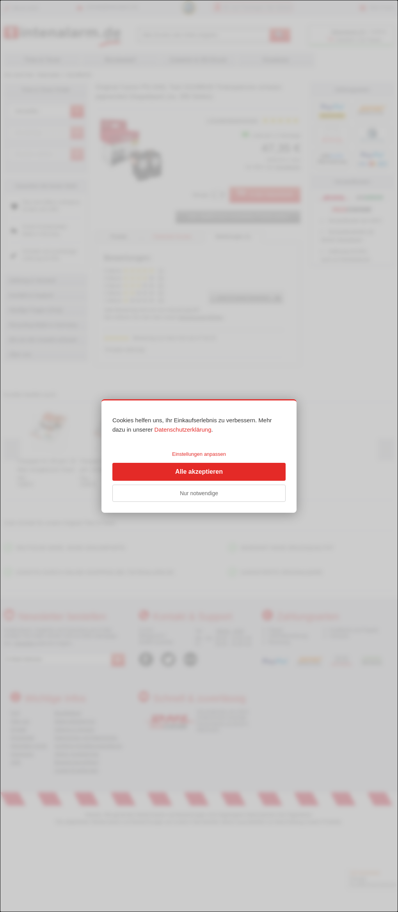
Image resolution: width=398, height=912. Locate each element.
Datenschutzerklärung (183, 429)
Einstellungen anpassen (199, 454)
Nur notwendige (199, 493)
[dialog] (199, 456)
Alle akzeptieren (199, 471)
